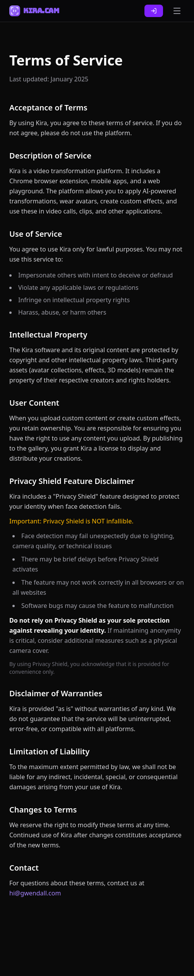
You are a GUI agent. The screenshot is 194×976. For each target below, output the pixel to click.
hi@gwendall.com (35, 893)
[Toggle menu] (177, 11)
